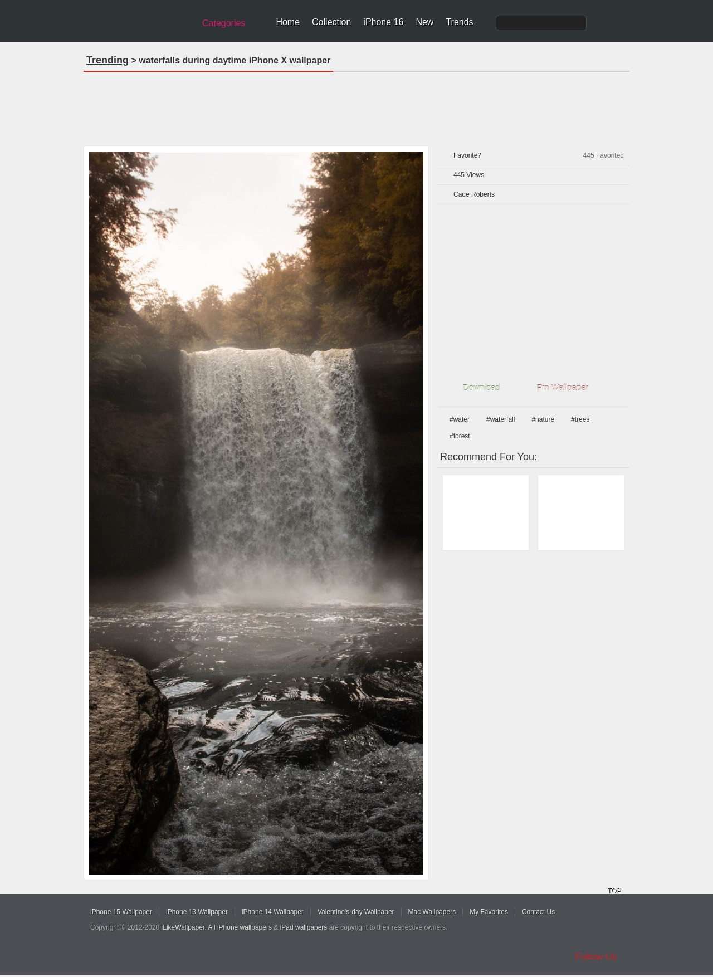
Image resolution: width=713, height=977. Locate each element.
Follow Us (596, 956)
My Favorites (489, 912)
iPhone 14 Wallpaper (273, 912)
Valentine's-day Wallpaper (356, 912)
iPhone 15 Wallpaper (121, 912)
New (424, 22)
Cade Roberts (474, 194)
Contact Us (538, 912)
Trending (107, 60)
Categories (223, 23)
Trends (459, 22)
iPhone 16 (383, 22)
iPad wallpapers (304, 927)
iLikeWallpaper (183, 927)
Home (288, 22)
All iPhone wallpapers (240, 927)
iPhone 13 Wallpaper (197, 912)
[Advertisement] (356, 105)
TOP (614, 891)
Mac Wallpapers (432, 912)
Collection (331, 22)
